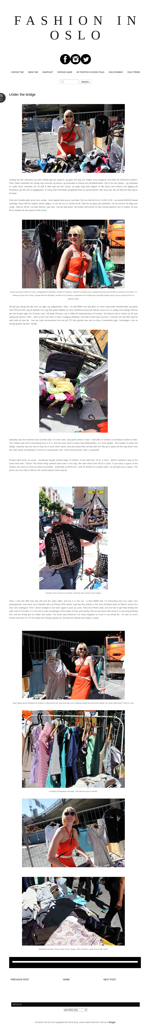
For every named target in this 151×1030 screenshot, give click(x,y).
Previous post (20, 979)
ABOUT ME (33, 72)
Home (66, 979)
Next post (109, 979)
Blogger (112, 1022)
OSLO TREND (133, 72)
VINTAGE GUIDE (64, 72)
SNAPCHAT (48, 72)
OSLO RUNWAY (116, 72)
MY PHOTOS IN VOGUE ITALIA (90, 72)
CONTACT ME (17, 72)
